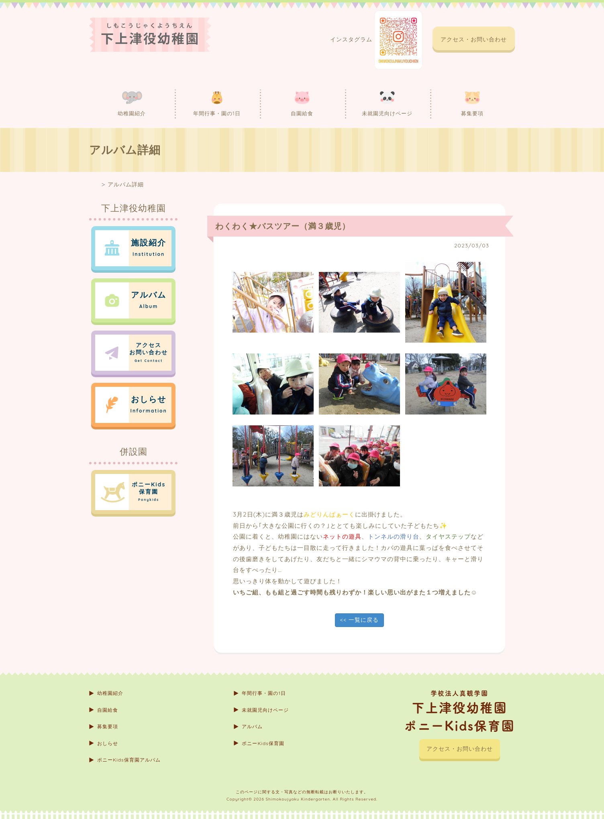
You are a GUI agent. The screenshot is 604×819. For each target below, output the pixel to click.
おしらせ (107, 743)
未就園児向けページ (387, 103)
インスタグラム (376, 39)
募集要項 (472, 103)
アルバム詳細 (126, 184)
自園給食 (302, 103)
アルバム (252, 726)
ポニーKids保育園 (263, 743)
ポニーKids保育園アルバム (129, 760)
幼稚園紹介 (132, 103)
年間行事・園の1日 (217, 103)
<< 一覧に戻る (359, 619)
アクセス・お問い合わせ (474, 39)
